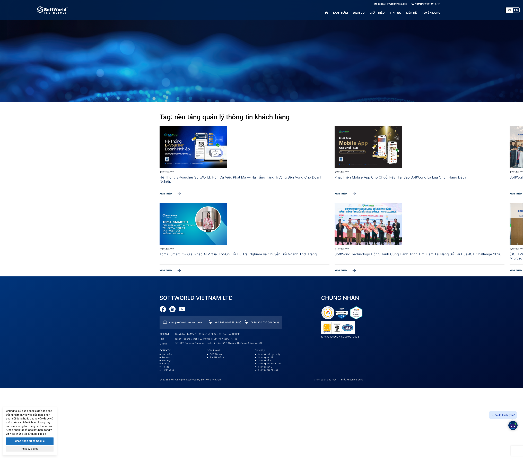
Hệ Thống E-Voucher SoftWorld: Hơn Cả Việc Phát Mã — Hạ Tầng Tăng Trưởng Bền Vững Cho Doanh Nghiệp (241, 179)
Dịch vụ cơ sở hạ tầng (267, 370)
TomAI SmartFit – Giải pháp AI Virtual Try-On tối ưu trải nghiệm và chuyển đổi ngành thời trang (238, 254)
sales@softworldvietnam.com (185, 322)
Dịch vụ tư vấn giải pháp (268, 354)
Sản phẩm (340, 12)
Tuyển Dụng (431, 12)
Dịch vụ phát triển (265, 357)
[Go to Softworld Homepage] (52, 10)
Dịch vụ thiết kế (264, 360)
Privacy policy (29, 448)
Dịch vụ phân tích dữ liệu (269, 363)
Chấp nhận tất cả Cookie (30, 441)
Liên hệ (411, 12)
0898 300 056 (259, 322)
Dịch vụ (359, 12)
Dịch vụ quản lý (264, 367)
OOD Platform (216, 354)
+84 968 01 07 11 (224, 322)
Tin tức (395, 12)
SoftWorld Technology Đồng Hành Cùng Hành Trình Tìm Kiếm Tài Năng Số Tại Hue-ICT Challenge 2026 (418, 254)
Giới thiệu (377, 12)
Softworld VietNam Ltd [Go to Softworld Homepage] (196, 298)
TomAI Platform (217, 357)
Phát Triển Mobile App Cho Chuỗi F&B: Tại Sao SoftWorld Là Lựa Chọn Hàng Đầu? (400, 177)
